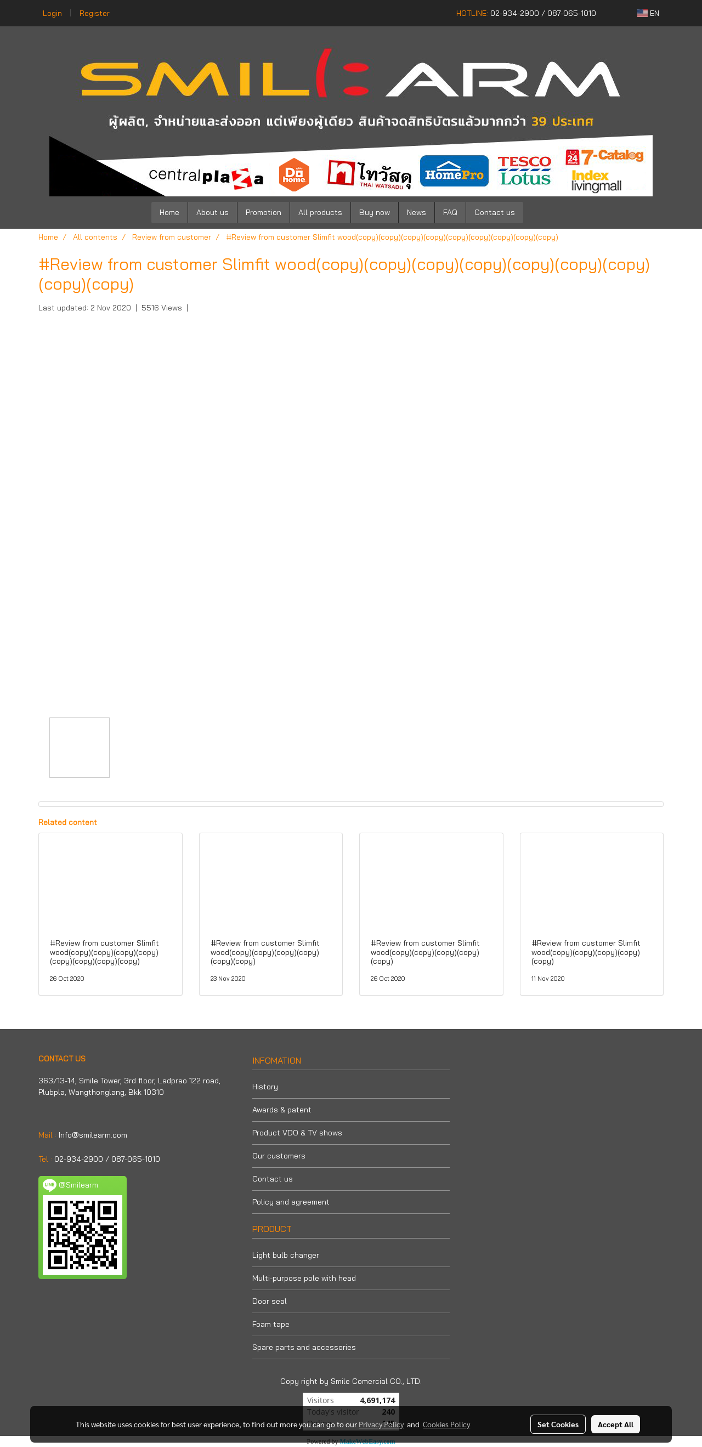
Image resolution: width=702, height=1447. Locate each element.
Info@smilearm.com (93, 1135)
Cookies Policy (446, 1424)
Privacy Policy (381, 1424)
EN (648, 13)
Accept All (615, 1424)
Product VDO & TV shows (297, 1133)
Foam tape (271, 1324)
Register (95, 13)
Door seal (269, 1301)
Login (52, 13)
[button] (540, 212)
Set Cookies (558, 1424)
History (265, 1087)
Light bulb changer (285, 1255)
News (416, 212)
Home (169, 212)
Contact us (494, 212)
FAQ (450, 212)
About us (212, 212)
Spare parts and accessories (304, 1347)
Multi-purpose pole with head (304, 1278)
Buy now (374, 212)
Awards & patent (282, 1110)
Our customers (278, 1156)
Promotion (263, 212)
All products (320, 212)
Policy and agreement (291, 1202)
